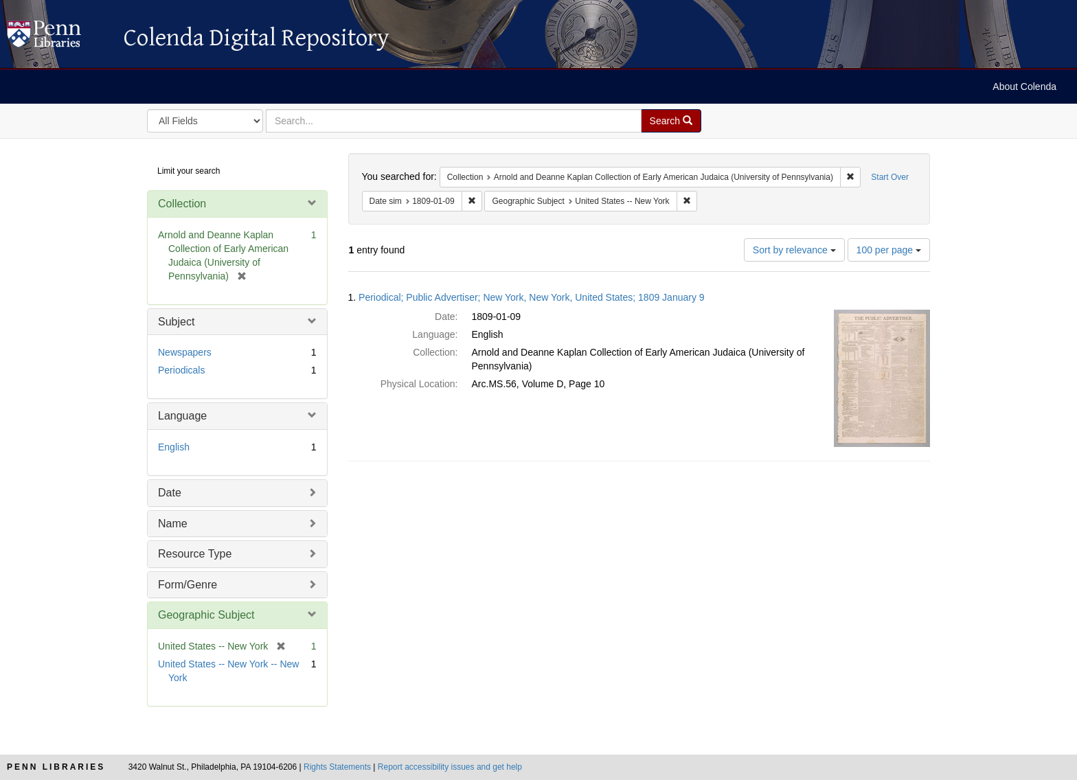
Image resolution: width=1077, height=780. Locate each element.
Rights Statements (337, 767)
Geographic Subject (206, 615)
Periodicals (181, 370)
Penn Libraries (56, 767)
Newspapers (185, 352)
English (174, 446)
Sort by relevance (794, 249)
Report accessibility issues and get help (450, 767)
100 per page (889, 249)
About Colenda (1024, 86)
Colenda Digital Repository (58, 38)
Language (182, 416)
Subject (176, 322)
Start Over (890, 177)
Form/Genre (187, 584)
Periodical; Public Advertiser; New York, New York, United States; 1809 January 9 (532, 297)
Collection (182, 203)
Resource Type (194, 554)
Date (169, 492)
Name (173, 523)
